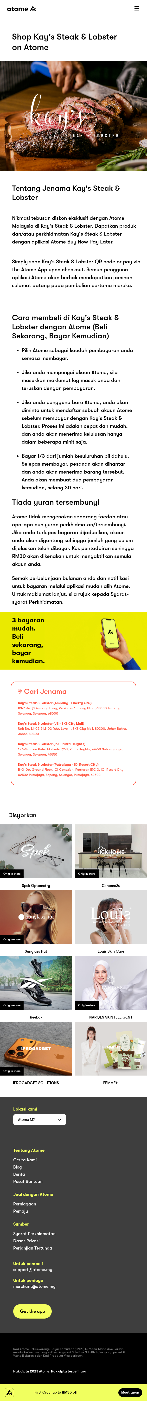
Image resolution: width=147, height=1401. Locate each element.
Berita (19, 1174)
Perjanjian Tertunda (32, 1248)
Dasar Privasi (26, 1241)
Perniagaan (24, 1204)
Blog (17, 1167)
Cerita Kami (25, 1160)
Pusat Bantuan (28, 1181)
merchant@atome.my (34, 1286)
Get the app (32, 1311)
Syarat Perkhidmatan (34, 1233)
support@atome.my (32, 1269)
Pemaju (20, 1211)
